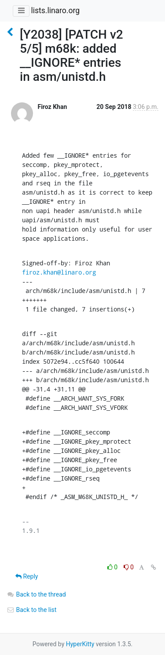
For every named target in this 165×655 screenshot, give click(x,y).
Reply (26, 576)
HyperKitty (80, 644)
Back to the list (31, 609)
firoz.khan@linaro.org (59, 272)
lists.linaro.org (55, 10)
